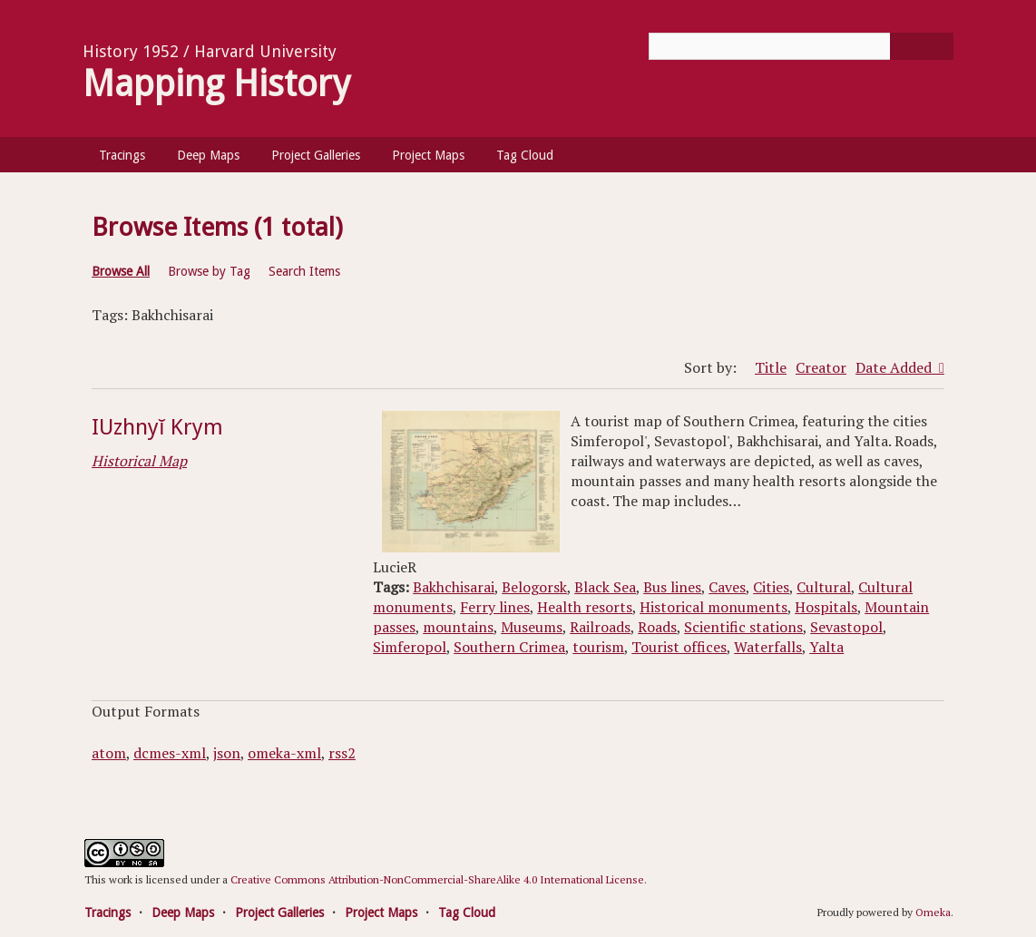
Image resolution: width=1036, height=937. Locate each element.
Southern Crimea (509, 647)
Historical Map (139, 461)
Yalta (826, 647)
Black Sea (605, 587)
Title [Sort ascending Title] (771, 367)
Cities (771, 587)
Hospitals (826, 607)
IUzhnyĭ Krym (157, 427)
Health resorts (584, 607)
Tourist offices (679, 647)
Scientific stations (743, 627)
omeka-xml (284, 753)
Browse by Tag (209, 271)
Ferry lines (495, 607)
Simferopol (409, 647)
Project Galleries (315, 155)
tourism (598, 647)
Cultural (824, 587)
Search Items (304, 271)
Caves (727, 587)
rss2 (342, 753)
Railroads (600, 627)
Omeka (933, 912)
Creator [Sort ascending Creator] (821, 367)
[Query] (801, 46)
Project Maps (428, 155)
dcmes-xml (169, 753)
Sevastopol (846, 627)
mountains (458, 627)
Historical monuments (713, 607)
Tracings (122, 155)
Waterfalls (768, 647)
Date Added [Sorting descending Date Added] (895, 367)
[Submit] (921, 46)
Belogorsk (534, 587)
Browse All (121, 271)
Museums (531, 627)
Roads (657, 627)
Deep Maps (208, 155)
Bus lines (672, 587)
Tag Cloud (524, 155)
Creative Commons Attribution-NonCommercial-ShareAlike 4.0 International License (437, 879)
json (226, 753)
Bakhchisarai (453, 587)
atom (109, 753)
